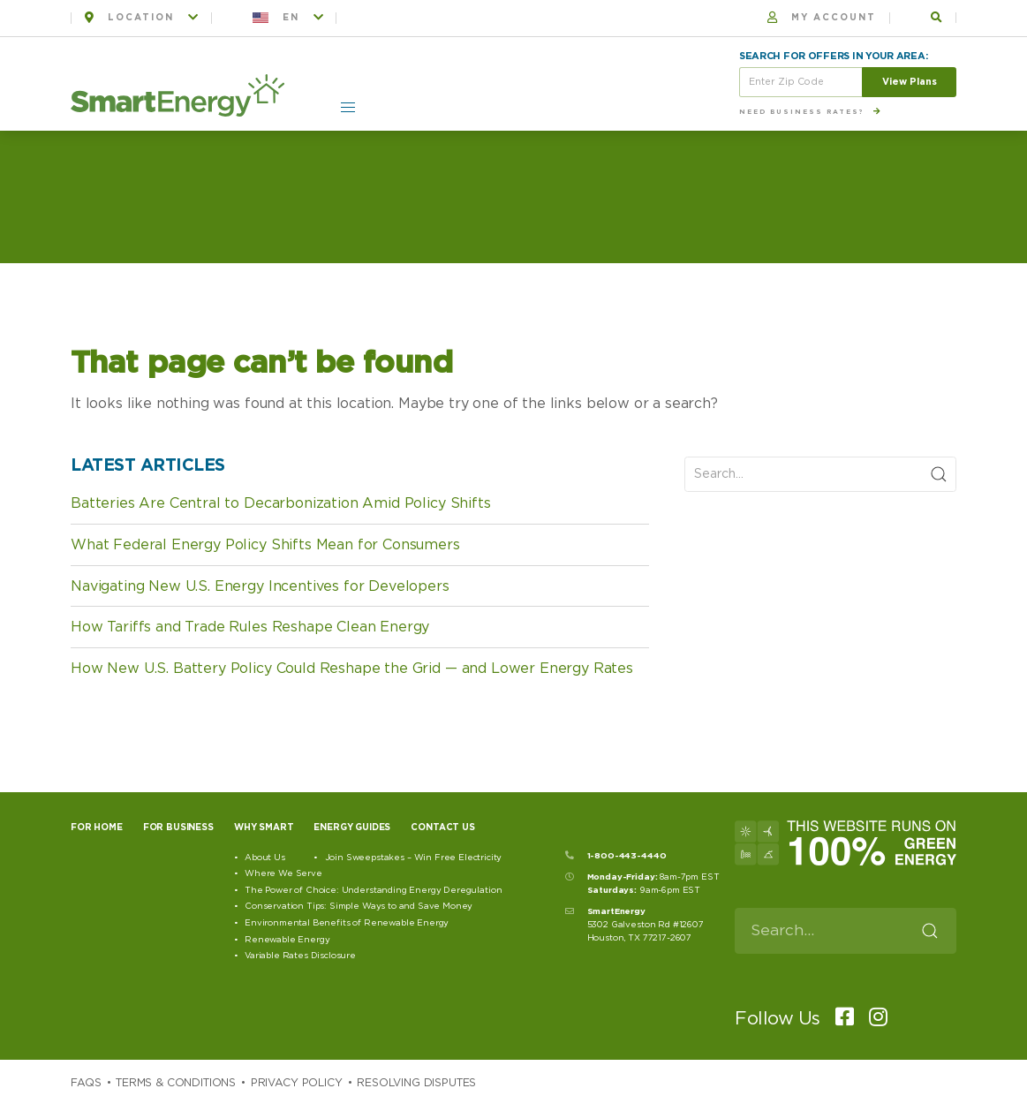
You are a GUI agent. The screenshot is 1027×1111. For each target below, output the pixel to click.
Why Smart (264, 827)
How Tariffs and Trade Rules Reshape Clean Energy (250, 627)
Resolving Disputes (416, 1082)
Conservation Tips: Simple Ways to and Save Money (358, 906)
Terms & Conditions (176, 1082)
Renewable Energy (287, 939)
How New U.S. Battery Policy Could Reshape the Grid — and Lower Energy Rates (352, 668)
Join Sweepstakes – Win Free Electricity (413, 857)
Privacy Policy (297, 1082)
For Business (178, 827)
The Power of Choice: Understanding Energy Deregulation (373, 890)
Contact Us (442, 827)
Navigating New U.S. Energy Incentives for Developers (260, 586)
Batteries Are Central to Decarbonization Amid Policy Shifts (281, 503)
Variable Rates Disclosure (300, 955)
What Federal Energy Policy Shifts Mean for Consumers (265, 545)
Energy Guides (351, 827)
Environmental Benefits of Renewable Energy (347, 922)
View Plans (909, 82)
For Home (97, 827)
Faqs (86, 1082)
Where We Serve (283, 873)
